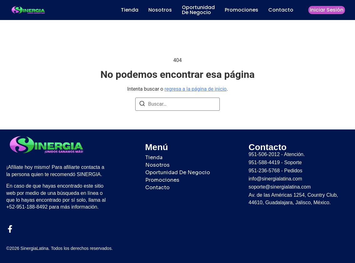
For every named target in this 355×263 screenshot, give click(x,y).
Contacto (280, 10)
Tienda (129, 10)
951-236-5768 (264, 170)
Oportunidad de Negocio (198, 10)
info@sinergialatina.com (275, 178)
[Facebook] (10, 229)
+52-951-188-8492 (27, 207)
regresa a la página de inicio (195, 89)
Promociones (241, 10)
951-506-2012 (264, 154)
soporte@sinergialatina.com (280, 187)
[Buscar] (142, 104)
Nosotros (160, 10)
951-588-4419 (264, 162)
